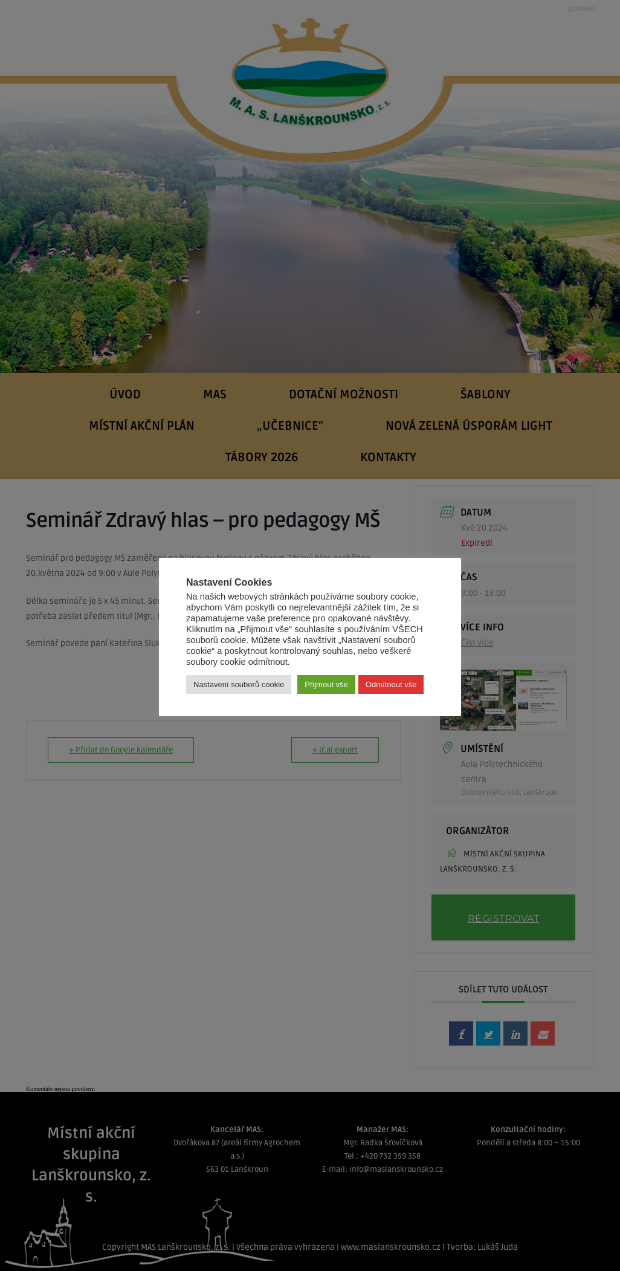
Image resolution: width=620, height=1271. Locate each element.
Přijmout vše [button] (326, 684)
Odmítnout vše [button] (391, 684)
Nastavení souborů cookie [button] (238, 684)
